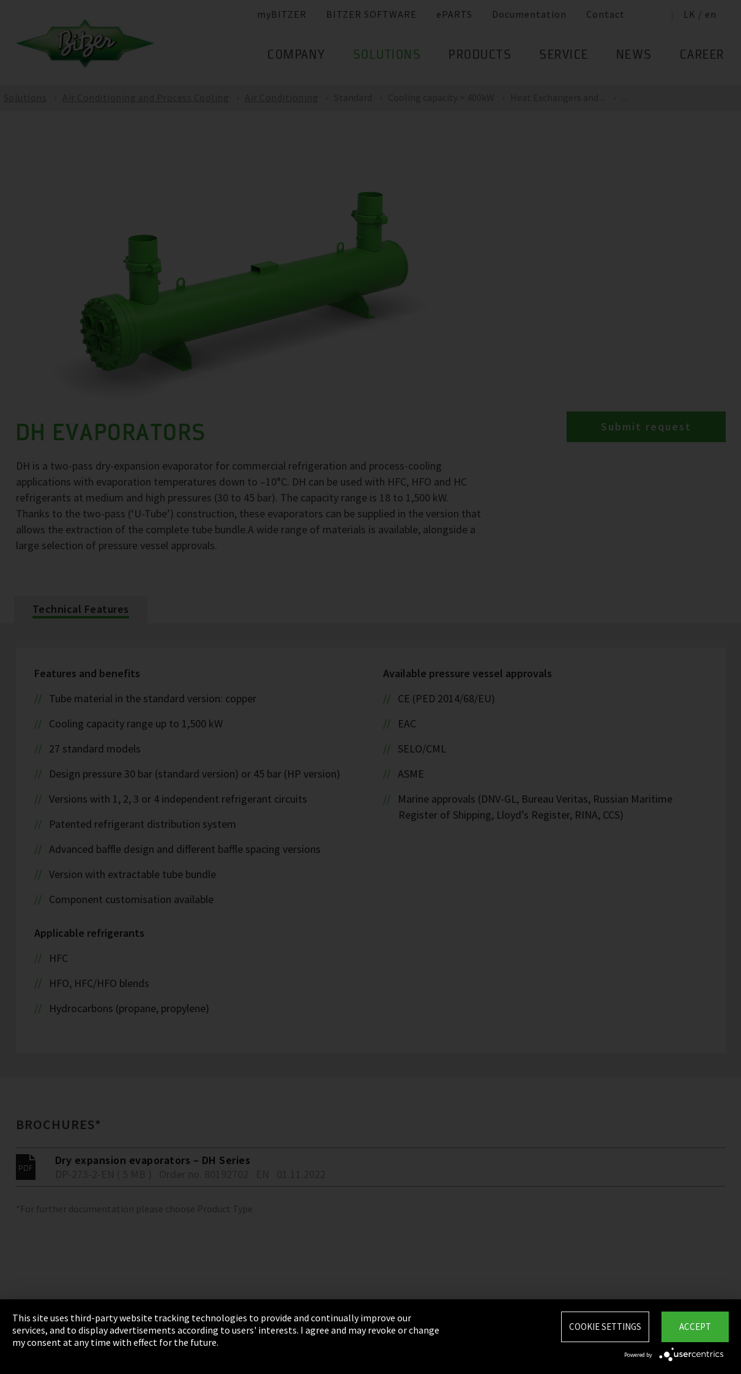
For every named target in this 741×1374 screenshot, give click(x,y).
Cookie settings (605, 1326)
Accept (695, 1326)
